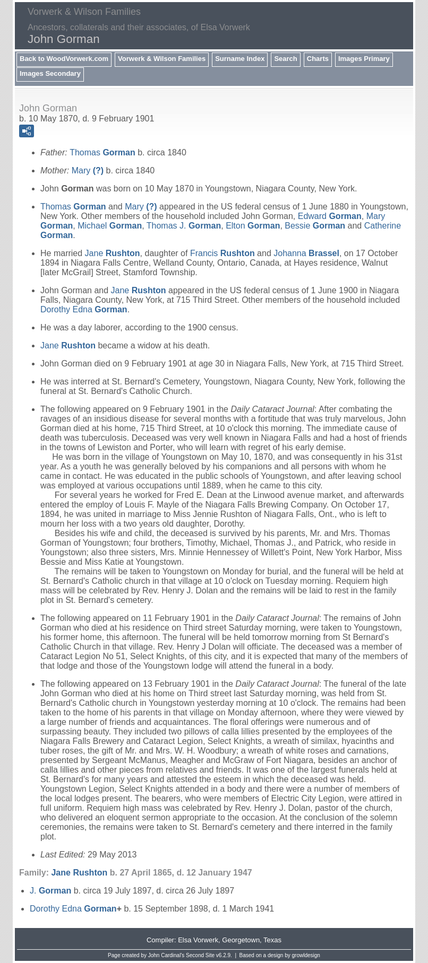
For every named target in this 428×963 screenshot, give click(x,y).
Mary (88, 170)
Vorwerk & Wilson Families (162, 59)
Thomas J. (184, 225)
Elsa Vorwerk (198, 940)
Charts (318, 59)
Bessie (315, 225)
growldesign (306, 955)
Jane (112, 253)
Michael (110, 225)
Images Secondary (50, 73)
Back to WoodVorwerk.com (64, 59)
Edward (330, 216)
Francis (222, 253)
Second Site (200, 955)
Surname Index (239, 59)
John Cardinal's (166, 955)
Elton (253, 225)
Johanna (306, 253)
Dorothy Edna (83, 309)
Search (285, 59)
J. (50, 890)
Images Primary (364, 59)
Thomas (102, 152)
